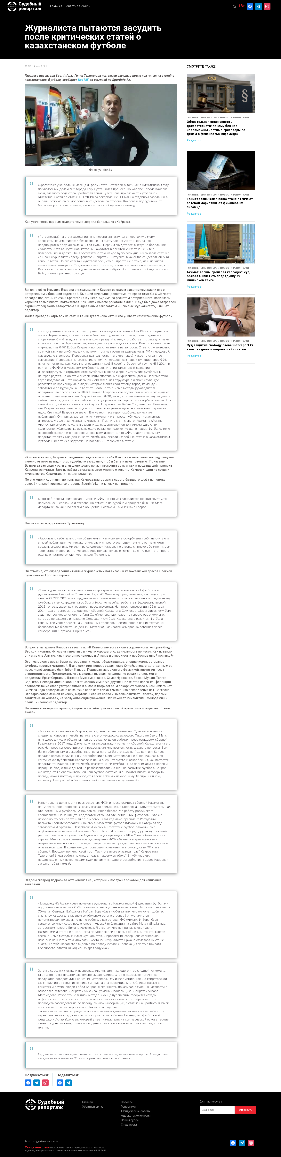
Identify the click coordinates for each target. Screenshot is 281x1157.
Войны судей (130, 1120)
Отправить (245, 1109)
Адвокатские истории (135, 1115)
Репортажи (128, 1106)
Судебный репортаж (25, 6)
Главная (58, 6)
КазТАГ (83, 80)
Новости (126, 1102)
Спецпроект (129, 1124)
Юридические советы (135, 1111)
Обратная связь (80, 6)
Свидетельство (37, 1147)
